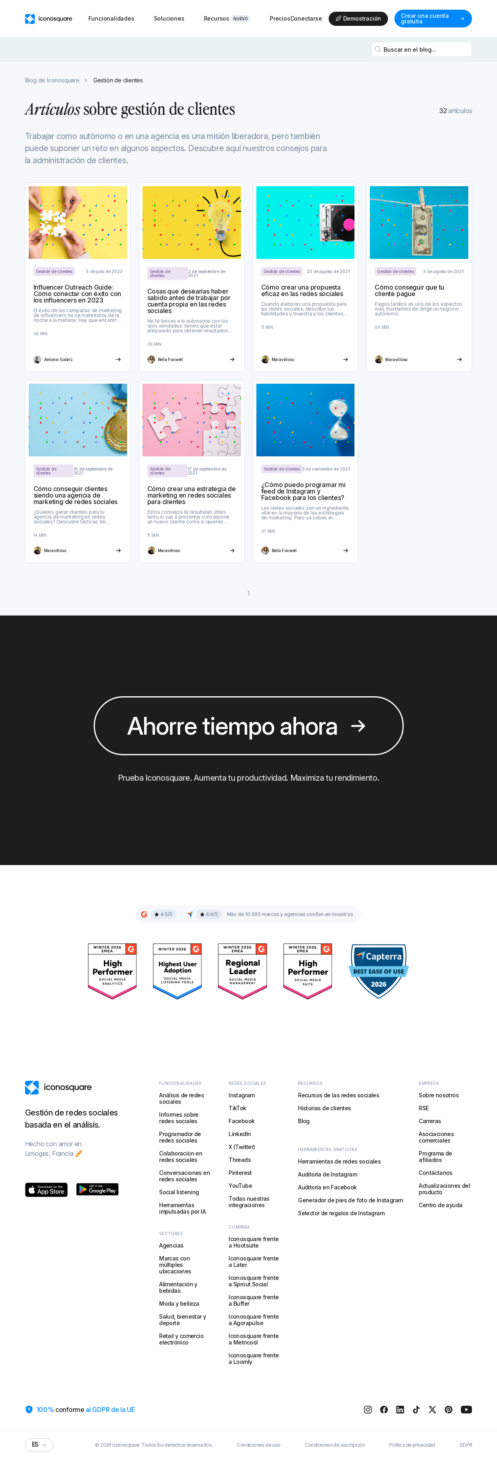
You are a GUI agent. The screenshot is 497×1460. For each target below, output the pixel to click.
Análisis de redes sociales (181, 1098)
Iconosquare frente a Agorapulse (254, 1319)
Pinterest (240, 1172)
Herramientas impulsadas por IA (182, 1208)
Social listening (179, 1192)
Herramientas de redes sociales (339, 1161)
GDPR (465, 1445)
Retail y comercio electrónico (181, 1339)
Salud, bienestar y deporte (182, 1319)
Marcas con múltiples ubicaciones (175, 1265)
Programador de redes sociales (180, 1137)
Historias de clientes (324, 1108)
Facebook (241, 1121)
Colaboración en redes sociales (180, 1156)
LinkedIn (240, 1133)
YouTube (240, 1185)
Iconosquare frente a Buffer (254, 1300)
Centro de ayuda (440, 1205)
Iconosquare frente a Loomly (254, 1358)
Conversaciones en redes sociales (184, 1176)
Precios (280, 18)
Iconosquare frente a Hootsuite (254, 1242)
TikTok (237, 1108)
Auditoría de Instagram (327, 1174)
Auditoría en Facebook (327, 1187)
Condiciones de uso (258, 1445)
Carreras (430, 1121)
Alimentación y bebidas (178, 1287)
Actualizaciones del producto (444, 1188)
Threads (240, 1159)
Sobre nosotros (439, 1095)
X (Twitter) (242, 1146)
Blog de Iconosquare (52, 80)
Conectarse (306, 18)
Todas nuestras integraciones (249, 1201)
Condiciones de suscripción (335, 1445)
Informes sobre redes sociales (179, 1117)
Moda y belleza (179, 1303)
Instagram (242, 1095)
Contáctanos (435, 1172)
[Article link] (77, 277)
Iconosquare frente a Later (254, 1261)
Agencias (171, 1245)
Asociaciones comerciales (436, 1137)
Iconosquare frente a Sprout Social (254, 1281)
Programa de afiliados (435, 1156)
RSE (423, 1108)
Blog (304, 1121)
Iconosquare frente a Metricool (254, 1339)
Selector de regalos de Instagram (341, 1213)
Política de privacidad (412, 1445)
